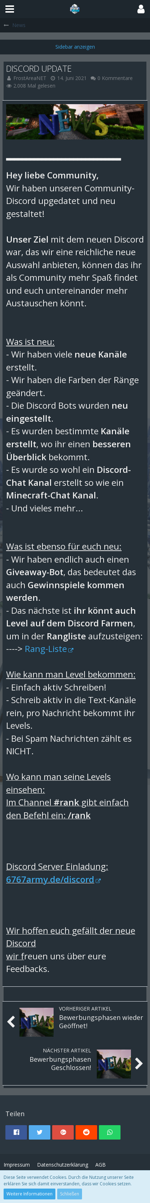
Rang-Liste (46, 648)
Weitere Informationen (29, 1194)
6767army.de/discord (50, 879)
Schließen (69, 1194)
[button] (10, 9)
